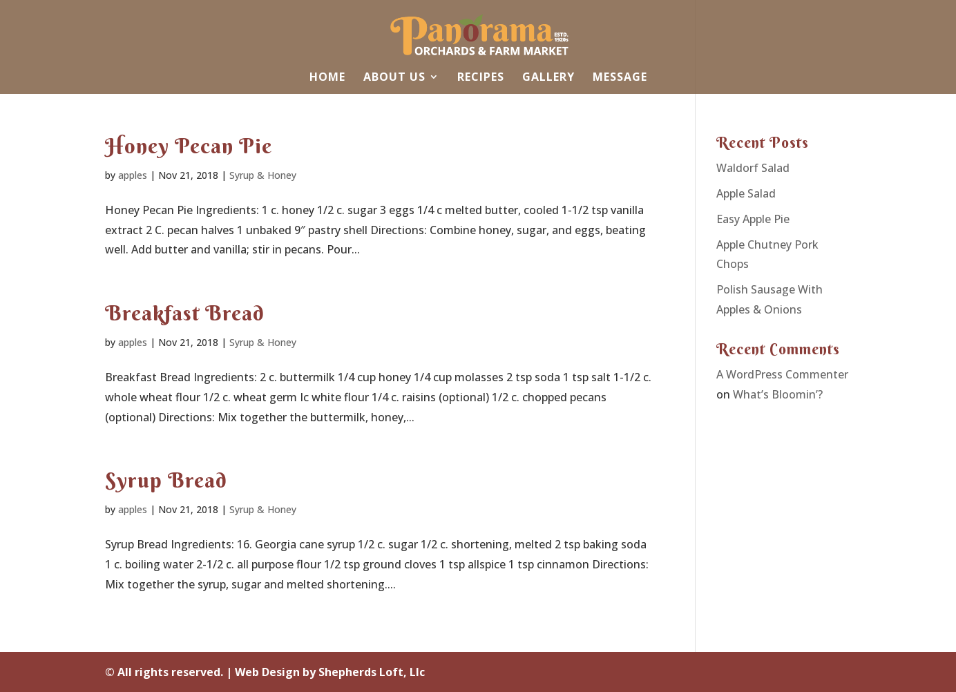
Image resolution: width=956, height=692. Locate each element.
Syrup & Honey (262, 175)
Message (620, 78)
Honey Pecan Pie (188, 146)
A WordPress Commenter (782, 374)
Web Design (267, 672)
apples (132, 175)
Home (327, 78)
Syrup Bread (166, 480)
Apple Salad (746, 193)
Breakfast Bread (185, 313)
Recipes (480, 78)
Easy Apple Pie (753, 219)
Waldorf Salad (753, 167)
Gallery (548, 78)
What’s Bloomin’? (778, 394)
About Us (394, 78)
